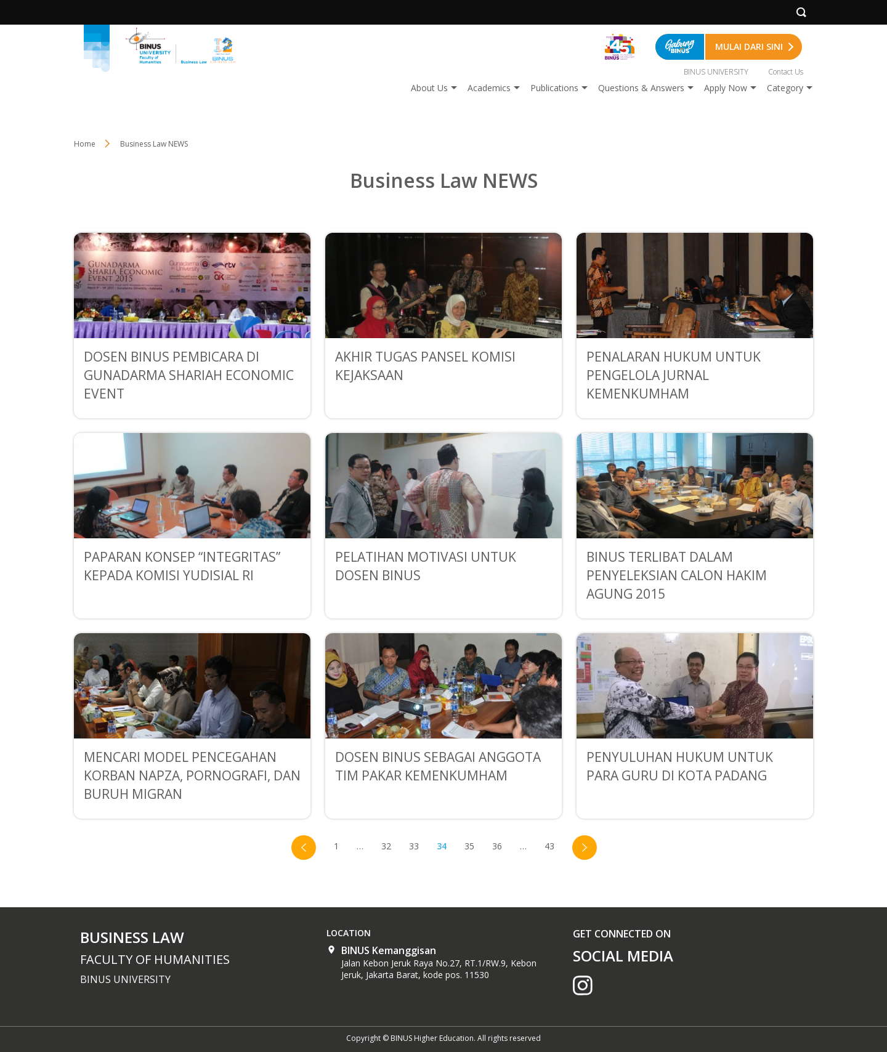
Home (84, 144)
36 (497, 846)
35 (469, 846)
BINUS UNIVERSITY (716, 72)
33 (414, 846)
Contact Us (785, 72)
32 (386, 846)
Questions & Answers (641, 88)
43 (549, 846)
